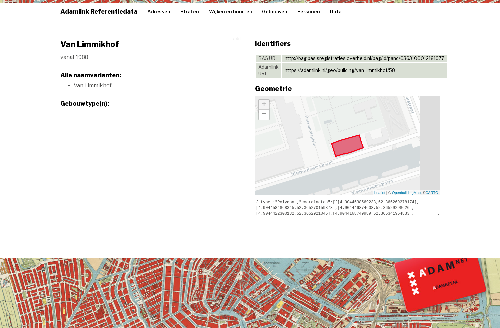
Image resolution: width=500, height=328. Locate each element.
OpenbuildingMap (406, 193)
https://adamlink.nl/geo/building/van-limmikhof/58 (340, 70)
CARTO (431, 193)
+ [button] (264, 105)
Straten (189, 11)
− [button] (264, 115)
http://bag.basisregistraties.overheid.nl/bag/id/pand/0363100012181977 (364, 58)
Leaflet (379, 193)
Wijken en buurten (230, 11)
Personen (308, 11)
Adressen (158, 11)
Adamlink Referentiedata (98, 11)
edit (237, 38)
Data (336, 11)
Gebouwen (274, 11)
